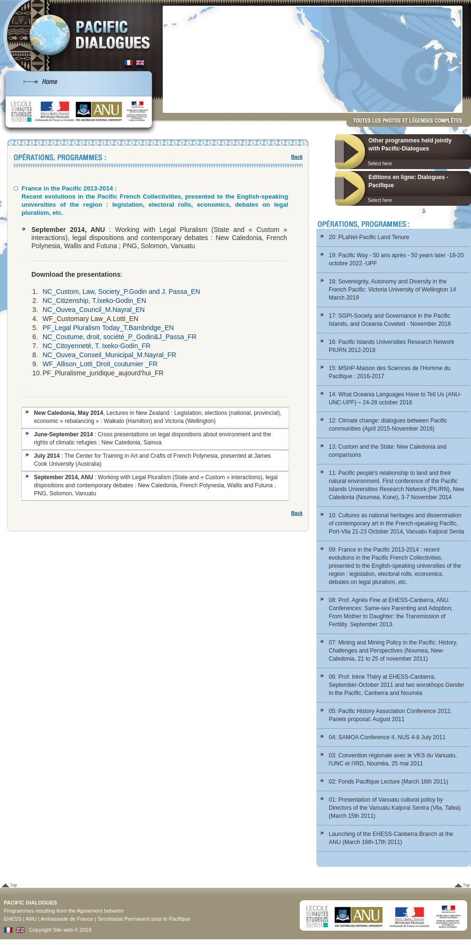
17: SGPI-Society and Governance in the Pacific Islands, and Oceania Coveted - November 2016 (390, 319)
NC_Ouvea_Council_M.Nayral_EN (93, 309)
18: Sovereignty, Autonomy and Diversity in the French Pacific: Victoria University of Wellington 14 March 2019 (392, 289)
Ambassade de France (66, 919)
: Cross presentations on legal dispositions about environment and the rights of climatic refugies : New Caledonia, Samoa (152, 438)
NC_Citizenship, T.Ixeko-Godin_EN (94, 300)
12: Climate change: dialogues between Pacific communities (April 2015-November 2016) (388, 424)
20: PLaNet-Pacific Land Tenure (369, 237)
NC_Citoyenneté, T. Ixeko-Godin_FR (96, 346)
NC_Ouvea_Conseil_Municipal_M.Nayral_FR (109, 355)
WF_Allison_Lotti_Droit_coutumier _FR (99, 364)
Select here (380, 163)
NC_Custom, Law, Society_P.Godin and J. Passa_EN (121, 291)
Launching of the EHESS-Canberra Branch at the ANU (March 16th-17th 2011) (391, 838)
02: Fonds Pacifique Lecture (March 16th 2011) (388, 781)
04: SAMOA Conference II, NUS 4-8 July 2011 (387, 737)
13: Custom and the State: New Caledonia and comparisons (388, 450)
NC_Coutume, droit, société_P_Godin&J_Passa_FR (119, 337)
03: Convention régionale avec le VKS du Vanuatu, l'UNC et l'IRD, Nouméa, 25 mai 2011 (393, 759)
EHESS (12, 919)
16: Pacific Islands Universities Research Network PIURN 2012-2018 (391, 346)
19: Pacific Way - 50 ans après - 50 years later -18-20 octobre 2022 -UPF (396, 259)
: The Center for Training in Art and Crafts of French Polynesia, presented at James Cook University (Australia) (152, 459)
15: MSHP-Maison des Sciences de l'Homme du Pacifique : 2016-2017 (390, 372)
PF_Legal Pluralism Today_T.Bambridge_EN (108, 328)
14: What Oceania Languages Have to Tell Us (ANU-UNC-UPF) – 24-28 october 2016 (395, 398)
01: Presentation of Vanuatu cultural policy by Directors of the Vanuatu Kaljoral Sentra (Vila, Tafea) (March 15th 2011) (395, 807)
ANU (31, 919)
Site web (63, 930)
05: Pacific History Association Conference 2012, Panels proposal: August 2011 (390, 715)
